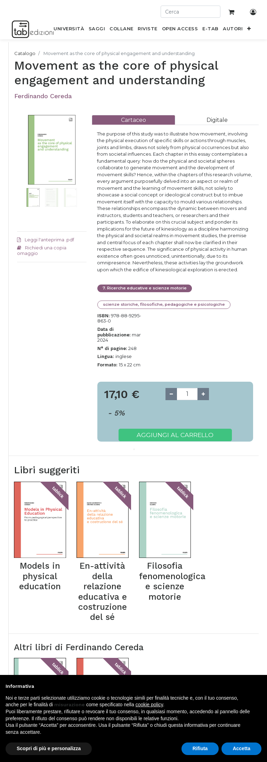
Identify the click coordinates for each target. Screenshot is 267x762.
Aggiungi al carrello (175, 434)
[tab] (133, 120)
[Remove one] (171, 394)
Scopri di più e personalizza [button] (49, 748)
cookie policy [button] (149, 704)
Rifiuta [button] (200, 748)
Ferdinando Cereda (43, 96)
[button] (249, 30)
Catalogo (24, 53)
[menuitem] (69, 30)
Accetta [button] (241, 748)
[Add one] (203, 394)
